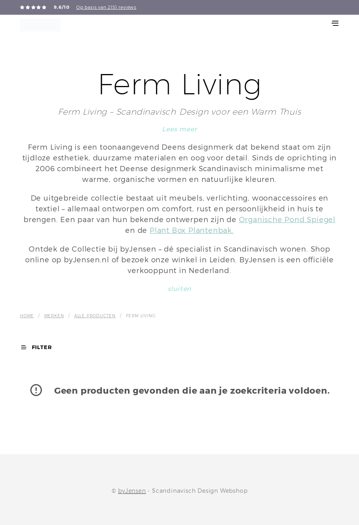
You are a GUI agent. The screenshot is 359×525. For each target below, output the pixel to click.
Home (27, 315)
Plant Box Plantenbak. (192, 230)
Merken (54, 315)
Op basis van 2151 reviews (106, 7)
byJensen (132, 491)
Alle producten (95, 315)
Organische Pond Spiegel (287, 219)
